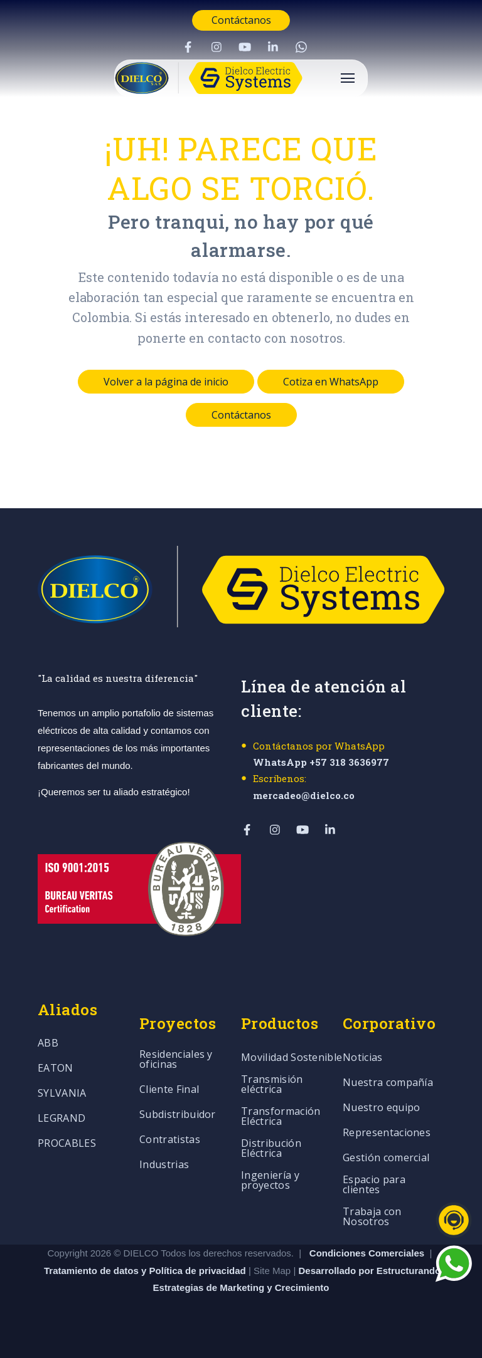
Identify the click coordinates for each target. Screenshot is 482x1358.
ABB (48, 1044)
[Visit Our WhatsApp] (301, 47)
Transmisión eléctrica (272, 1085)
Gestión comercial (386, 1158)
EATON (55, 1069)
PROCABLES (67, 1144)
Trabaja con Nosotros (372, 1217)
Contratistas (169, 1140)
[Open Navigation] (348, 78)
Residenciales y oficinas (176, 1060)
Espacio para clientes (374, 1185)
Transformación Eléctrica (280, 1117)
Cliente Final (169, 1090)
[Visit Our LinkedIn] (273, 47)
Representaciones (387, 1133)
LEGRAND (61, 1119)
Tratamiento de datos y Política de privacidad (146, 1270)
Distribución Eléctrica (271, 1149)
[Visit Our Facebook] (188, 47)
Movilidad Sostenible (291, 1058)
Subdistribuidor (177, 1115)
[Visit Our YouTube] (244, 47)
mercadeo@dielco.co (304, 795)
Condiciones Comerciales (366, 1253)
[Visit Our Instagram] (216, 47)
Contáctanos (241, 20)
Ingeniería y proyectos (270, 1181)
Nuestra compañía (388, 1083)
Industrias (164, 1165)
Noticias (363, 1058)
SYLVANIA (62, 1094)
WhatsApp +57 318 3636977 (321, 762)
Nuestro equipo (381, 1108)
